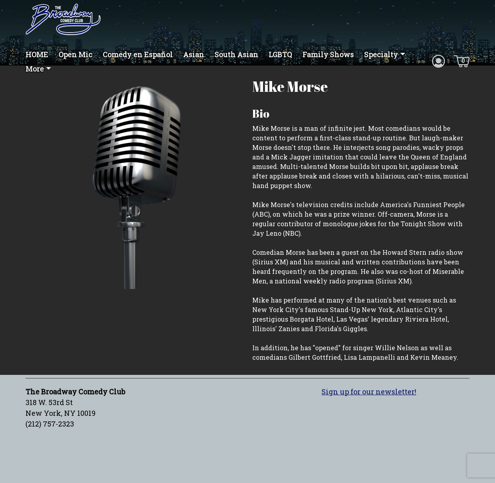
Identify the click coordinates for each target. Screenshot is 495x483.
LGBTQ (280, 54)
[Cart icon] (462, 60)
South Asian (236, 54)
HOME (36, 54)
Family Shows (328, 54)
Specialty (381, 54)
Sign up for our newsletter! (369, 391)
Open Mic (75, 54)
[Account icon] (438, 60)
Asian (193, 54)
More (34, 69)
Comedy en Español (138, 54)
